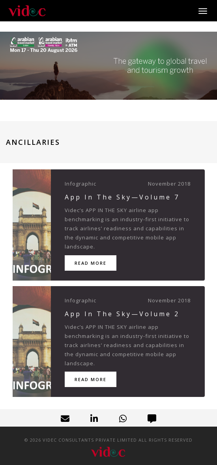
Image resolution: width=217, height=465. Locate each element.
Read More (91, 263)
